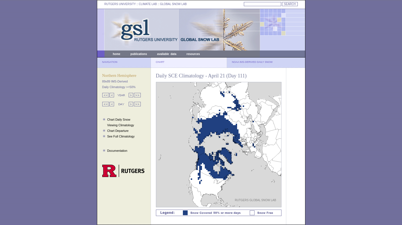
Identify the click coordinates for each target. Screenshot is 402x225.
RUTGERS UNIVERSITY (120, 4)
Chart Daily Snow (118, 119)
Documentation (117, 150)
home (117, 54)
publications (138, 54)
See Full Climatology (121, 136)
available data (166, 54)
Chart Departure (117, 130)
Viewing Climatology (120, 125)
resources (193, 54)
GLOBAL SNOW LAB (173, 4)
